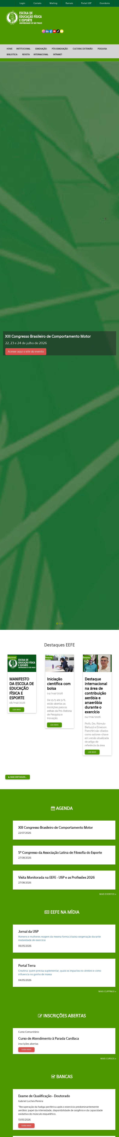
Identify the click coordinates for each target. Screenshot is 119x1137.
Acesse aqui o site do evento (26, 351)
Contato (37, 3)
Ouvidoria (105, 3)
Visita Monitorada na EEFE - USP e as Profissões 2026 (56, 877)
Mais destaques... (17, 777)
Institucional (23, 49)
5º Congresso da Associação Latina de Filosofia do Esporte (60, 853)
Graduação (41, 49)
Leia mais (17, 709)
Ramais (69, 3)
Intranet (57, 54)
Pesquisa (102, 49)
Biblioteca (12, 54)
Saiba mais (26, 1050)
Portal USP (86, 3)
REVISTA (26, 54)
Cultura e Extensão (83, 49)
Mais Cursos (107, 1058)
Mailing (53, 3)
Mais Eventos (107, 894)
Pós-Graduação (60, 49)
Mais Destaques (103, 763)
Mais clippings (106, 991)
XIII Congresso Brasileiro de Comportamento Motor (55, 827)
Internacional (40, 54)
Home (9, 49)
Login (22, 3)
